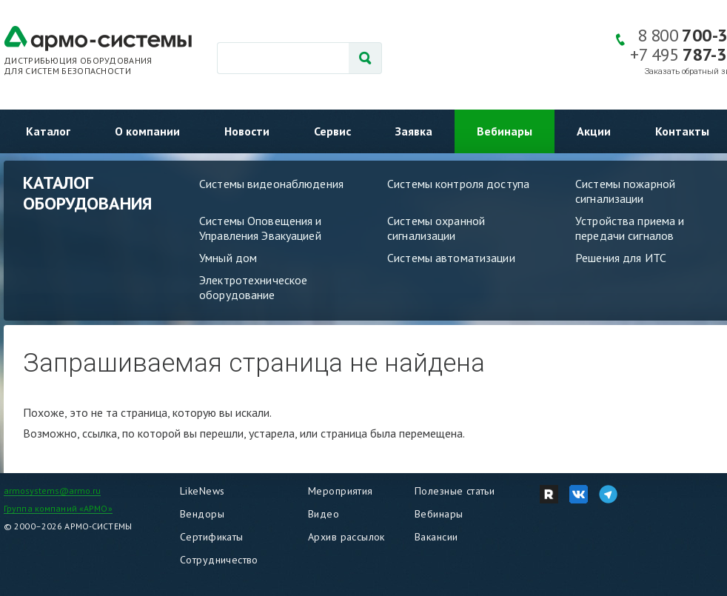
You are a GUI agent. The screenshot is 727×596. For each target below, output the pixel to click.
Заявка (413, 131)
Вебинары (504, 131)
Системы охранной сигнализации (436, 228)
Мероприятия (340, 491)
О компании (147, 131)
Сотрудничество (219, 559)
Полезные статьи (455, 491)
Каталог (48, 131)
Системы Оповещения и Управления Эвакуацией (260, 228)
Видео (323, 513)
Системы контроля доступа (458, 183)
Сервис (332, 131)
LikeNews (202, 491)
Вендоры (202, 513)
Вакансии (436, 536)
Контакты (682, 131)
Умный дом (228, 257)
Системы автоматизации (451, 257)
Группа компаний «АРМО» (58, 508)
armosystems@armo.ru (52, 490)
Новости (246, 131)
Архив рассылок (346, 536)
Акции (594, 131)
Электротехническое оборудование (253, 287)
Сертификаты (212, 536)
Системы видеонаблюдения (271, 183)
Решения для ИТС (620, 257)
